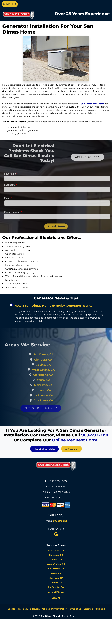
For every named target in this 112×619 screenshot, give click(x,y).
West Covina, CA (49, 369)
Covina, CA (49, 364)
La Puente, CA (49, 395)
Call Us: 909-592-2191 (93, 157)
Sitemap (88, 609)
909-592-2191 (94, 435)
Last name (10, 191)
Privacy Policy (59, 609)
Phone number (13, 218)
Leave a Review (31, 609)
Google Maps (14, 609)
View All (56, 598)
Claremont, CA (49, 374)
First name (10, 179)
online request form (74, 440)
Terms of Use (75, 609)
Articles (46, 609)
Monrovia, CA (49, 385)
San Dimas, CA (49, 354)
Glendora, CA (49, 359)
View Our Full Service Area (46, 408)
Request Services (44, 449)
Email (8, 204)
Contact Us (10, 4)
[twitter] (56, 534)
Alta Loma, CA (49, 400)
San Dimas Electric (51, 616)
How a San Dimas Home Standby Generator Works (53, 305)
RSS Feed (99, 609)
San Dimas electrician (93, 103)
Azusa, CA (49, 380)
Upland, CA (49, 390)
